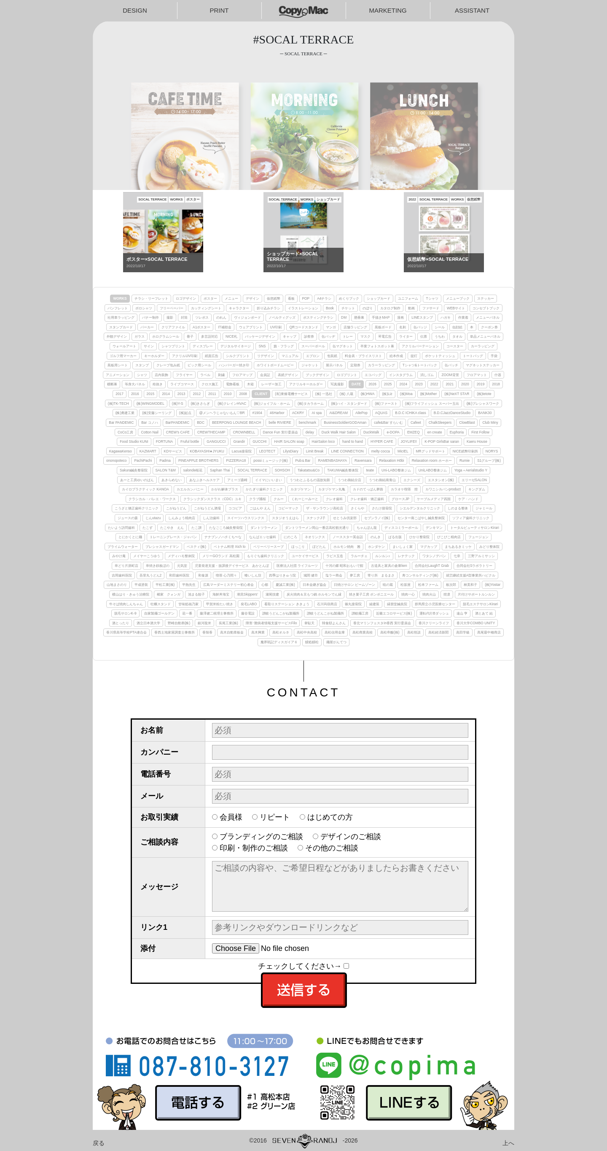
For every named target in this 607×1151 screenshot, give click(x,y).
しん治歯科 (211, 518)
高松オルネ (280, 632)
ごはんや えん (260, 508)
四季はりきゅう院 (282, 575)
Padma (165, 460)
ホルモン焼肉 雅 (346, 546)
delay (310, 432)
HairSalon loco (323, 441)
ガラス (139, 336)
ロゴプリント (347, 375)
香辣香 (207, 632)
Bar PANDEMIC (121, 422)
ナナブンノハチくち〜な (223, 537)
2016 (135, 394)
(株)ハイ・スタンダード (349, 403)
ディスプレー (203, 346)
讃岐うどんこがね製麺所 (280, 613)
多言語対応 (209, 336)
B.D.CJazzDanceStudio (452, 413)
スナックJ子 (315, 518)
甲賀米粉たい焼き (219, 604)
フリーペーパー (171, 308)
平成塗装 (141, 584)
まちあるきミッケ (458, 546)
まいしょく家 (402, 546)
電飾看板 (232, 384)
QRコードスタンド (303, 327)
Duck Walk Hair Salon (339, 432)
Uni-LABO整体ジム (396, 470)
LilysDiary (290, 451)
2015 (151, 394)
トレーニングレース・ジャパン (173, 537)
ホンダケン (376, 546)
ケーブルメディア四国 (434, 499)
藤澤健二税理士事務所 (217, 613)
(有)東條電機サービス (291, 394)
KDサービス (173, 451)
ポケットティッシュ (440, 356)
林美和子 (470, 584)
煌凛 (446, 594)
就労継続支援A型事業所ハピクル (471, 575)
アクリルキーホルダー (306, 384)
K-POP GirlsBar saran (441, 441)
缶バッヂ (328, 336)
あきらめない (171, 480)
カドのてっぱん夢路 (368, 489)
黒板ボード (383, 327)
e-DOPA (393, 432)
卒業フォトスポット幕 (377, 346)
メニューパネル (488, 317)
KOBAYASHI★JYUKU (207, 451)
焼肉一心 (408, 594)
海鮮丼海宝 (220, 594)
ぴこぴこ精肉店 (449, 537)
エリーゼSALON (474, 480)
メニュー (231, 298)
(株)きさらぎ (200, 403)
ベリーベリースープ (268, 546)
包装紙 (332, 356)
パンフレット (117, 308)
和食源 (203, 575)
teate (370, 470)
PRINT (219, 10)
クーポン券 (489, 327)
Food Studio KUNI (134, 441)
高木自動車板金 (232, 632)
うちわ (440, 336)
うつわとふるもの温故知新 (310, 480)
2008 (243, 394)
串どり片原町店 (126, 565)
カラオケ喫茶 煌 (404, 489)
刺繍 (221, 375)
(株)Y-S (177, 403)
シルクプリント (238, 356)
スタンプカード (121, 327)
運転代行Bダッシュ (434, 613)
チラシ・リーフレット (151, 298)
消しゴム (427, 375)
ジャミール (483, 508)
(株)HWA (368, 394)
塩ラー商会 (333, 575)
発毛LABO (249, 604)
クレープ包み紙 (168, 365)
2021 (450, 384)
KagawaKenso (120, 451)
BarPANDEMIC (178, 422)
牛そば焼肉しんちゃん (126, 604)
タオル (457, 336)
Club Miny (490, 422)
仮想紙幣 (273, 298)
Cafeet (416, 422)
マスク (365, 336)
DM (343, 317)
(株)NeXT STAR (456, 394)
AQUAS (381, 413)
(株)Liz (387, 394)
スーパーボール (313, 346)
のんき (376, 537)
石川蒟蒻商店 (327, 604)
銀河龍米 (204, 623)
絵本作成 (396, 356)
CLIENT (261, 394)
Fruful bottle (189, 441)
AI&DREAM (338, 413)
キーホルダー (154, 356)
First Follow (480, 432)
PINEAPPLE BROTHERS (198, 460)
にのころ (290, 537)
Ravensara (363, 460)
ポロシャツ (143, 308)
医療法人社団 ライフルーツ (297, 565)
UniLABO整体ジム (433, 470)
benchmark (307, 422)
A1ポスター (201, 327)
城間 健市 (311, 575)
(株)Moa (406, 394)
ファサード (430, 308)
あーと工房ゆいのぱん (137, 480)
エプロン (313, 356)
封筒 (184, 317)
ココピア (235, 508)
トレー (348, 336)
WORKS (119, 298)
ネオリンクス (315, 537)
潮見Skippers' (247, 594)
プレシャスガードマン (162, 546)
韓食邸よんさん (334, 623)
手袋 (494, 356)
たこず (147, 527)
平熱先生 (189, 584)
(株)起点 (185, 413)
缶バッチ (451, 365)
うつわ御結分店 (349, 480)
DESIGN (135, 10)
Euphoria (457, 432)
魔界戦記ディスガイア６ (279, 642)
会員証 (265, 375)
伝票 (423, 336)
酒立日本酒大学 (148, 623)
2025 (388, 384)
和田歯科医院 (179, 575)
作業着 (463, 317)
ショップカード (378, 298)
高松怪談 (414, 632)
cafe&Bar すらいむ (388, 422)
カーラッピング (482, 346)
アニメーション (117, 375)
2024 (403, 384)
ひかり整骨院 (419, 537)
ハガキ (445, 317)
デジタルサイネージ (235, 346)
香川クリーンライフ (434, 623)
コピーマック (288, 508)
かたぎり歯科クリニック (264, 489)
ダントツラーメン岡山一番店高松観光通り (317, 527)
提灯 (414, 356)
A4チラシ (324, 298)
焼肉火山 (429, 594)
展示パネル (334, 365)
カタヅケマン (300, 489)
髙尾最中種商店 (489, 632)
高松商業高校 (362, 632)
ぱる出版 (395, 537)
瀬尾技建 (272, 594)
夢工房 (355, 575)
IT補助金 (224, 327)
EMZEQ (413, 432)
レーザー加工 (271, 384)
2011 (212, 394)
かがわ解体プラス (224, 489)
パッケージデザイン (260, 336)
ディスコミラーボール (401, 527)
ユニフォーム (408, 298)
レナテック (406, 556)
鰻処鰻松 (312, 642)
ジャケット (309, 365)
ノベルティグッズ (282, 317)
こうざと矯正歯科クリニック (136, 508)
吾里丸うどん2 (151, 575)
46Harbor (277, 413)
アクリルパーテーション (420, 346)
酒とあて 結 (484, 613)
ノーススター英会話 (348, 537)
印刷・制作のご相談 (253, 848)
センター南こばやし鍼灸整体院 (421, 518)
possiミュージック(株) (270, 460)
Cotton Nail (149, 432)
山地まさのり (117, 584)
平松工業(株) (165, 584)
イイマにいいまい (268, 480)
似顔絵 (457, 327)
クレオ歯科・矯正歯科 (367, 499)
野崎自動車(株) (179, 623)
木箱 (250, 384)
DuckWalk (371, 432)
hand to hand (352, 441)
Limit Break (315, 451)
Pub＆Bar (302, 460)
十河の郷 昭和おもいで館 (344, 565)
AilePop (361, 413)
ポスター (210, 298)
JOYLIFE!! (409, 441)
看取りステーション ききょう (286, 604)
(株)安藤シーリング (157, 413)
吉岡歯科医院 (122, 575)
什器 (497, 375)
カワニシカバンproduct (443, 489)
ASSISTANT (472, 10)
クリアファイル (173, 327)
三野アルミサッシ (481, 556)
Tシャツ (432, 298)
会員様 (231, 817)
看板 (291, 298)
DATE (356, 384)
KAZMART (148, 451)
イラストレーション (303, 308)
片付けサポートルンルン (476, 594)
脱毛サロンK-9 (125, 613)
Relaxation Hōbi (391, 460)
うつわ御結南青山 (382, 480)
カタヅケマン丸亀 (331, 489)
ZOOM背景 (450, 375)
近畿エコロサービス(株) (394, 613)
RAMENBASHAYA (332, 460)
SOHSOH (282, 470)
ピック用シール (199, 365)
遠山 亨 (462, 613)
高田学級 (463, 632)
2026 (372, 384)
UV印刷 (276, 327)
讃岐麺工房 (360, 613)
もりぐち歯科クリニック (265, 556)
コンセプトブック (486, 308)
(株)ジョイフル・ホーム (272, 403)
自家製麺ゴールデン (159, 613)
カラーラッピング (381, 365)
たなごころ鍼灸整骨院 (226, 527)
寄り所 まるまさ (381, 575)
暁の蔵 (388, 584)
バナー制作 (150, 317)
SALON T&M (166, 470)
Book (330, 308)
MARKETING (387, 10)
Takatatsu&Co (309, 470)
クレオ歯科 (334, 499)
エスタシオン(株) (441, 480)
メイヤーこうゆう (146, 556)
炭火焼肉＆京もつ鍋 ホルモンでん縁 (314, 594)
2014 (166, 394)
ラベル (205, 375)
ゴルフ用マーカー (123, 356)
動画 (411, 308)
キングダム (476, 489)
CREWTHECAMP (211, 432)
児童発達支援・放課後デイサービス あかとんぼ (232, 565)
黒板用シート (117, 365)
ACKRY (298, 413)
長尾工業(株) (228, 623)
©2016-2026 (303, 1140)
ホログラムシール (165, 336)
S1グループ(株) (489, 460)
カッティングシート (206, 308)
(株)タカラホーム (311, 403)
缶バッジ (420, 327)
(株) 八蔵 (346, 394)
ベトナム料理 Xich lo (229, 546)
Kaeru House (477, 441)
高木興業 (258, 632)
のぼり (368, 308)
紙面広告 (211, 356)
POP (306, 298)
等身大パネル (135, 384)
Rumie (464, 460)
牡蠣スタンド (160, 604)
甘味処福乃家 (188, 604)
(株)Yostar (492, 584)
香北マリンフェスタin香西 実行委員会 (382, 623)
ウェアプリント (251, 327)
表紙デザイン (288, 375)
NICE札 (231, 336)
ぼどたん (319, 546)
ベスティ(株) (196, 546)
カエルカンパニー (190, 489)
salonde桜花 (192, 470)
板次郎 (451, 584)
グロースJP (400, 499)
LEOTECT (267, 451)
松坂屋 (405, 584)
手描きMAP (380, 317)
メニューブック (458, 298)
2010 (228, 394)
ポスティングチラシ (318, 317)
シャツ (142, 375)
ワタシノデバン (434, 556)
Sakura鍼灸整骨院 (134, 470)
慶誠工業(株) (285, 584)
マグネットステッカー (483, 365)
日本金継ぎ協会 (314, 584)
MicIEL (403, 451)
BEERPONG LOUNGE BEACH (236, 422)
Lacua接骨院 (242, 451)
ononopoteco (116, 460)
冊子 (190, 336)
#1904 (257, 413)
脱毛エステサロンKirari (480, 604)
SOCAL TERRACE (252, 470)
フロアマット (477, 375)
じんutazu (153, 518)
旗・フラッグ (284, 346)
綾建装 (374, 604)
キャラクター (239, 308)
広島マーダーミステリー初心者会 (228, 584)
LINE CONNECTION (347, 451)
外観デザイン (117, 336)
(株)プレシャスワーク (483, 403)
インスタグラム (401, 375)
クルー (279, 499)
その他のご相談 (332, 848)
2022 (434, 384)
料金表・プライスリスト (363, 356)
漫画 (400, 317)
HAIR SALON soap (289, 441)
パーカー (147, 327)
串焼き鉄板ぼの (157, 565)
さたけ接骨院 (382, 508)
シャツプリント (173, 346)
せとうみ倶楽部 (345, 518)
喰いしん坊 (252, 575)
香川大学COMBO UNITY (476, 623)
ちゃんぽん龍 (367, 527)
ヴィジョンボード (247, 317)
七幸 (457, 556)
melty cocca (380, 451)
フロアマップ (242, 375)
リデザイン (265, 356)
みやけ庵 (119, 556)
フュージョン (478, 537)
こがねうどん (176, 508)
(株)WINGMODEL (150, 403)
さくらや (357, 508)
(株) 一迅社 (323, 394)
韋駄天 (309, 623)
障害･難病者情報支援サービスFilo (271, 623)
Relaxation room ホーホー (432, 460)
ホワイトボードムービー (275, 365)
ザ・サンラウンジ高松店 (324, 508)
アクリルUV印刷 (184, 356)
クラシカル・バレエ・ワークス (152, 499)
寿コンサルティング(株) (420, 575)
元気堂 (182, 565)
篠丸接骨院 (353, 604)
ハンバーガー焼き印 (234, 365)
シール (440, 327)
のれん (221, 317)
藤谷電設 (248, 613)
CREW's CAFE (178, 432)
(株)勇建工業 (125, 413)
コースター (454, 346)
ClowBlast (467, 422)
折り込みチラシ (268, 308)
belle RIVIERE (280, 422)
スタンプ (142, 365)
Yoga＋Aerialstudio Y (470, 470)
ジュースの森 (128, 518)
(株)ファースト (386, 403)
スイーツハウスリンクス (245, 518)
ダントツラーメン (263, 527)
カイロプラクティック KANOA (145, 489)
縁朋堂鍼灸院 (397, 604)
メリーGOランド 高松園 (220, 556)
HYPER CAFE (382, 441)
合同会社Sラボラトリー (475, 565)
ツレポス (202, 317)
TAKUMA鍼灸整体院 (342, 470)
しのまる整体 (458, 508)
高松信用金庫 (335, 632)
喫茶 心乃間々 (226, 575)
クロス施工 (209, 384)
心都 (264, 584)
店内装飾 (161, 375)
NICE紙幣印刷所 (465, 451)
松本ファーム (428, 584)
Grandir (239, 441)
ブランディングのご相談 (261, 836)
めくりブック (349, 298)
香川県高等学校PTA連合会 (126, 632)
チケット (348, 308)
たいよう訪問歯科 (121, 527)
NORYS (492, 451)
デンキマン (434, 527)
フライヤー (184, 375)
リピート (275, 817)
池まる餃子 (196, 594)
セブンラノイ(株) (377, 518)
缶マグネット (343, 346)
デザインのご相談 (351, 836)
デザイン (252, 298)
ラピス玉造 (334, 556)
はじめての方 (330, 817)
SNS (262, 346)
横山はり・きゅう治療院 (130, 594)
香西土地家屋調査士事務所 (174, 632)
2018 (496, 384)
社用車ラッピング (120, 317)
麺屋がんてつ (336, 642)
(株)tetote (484, 394)
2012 (197, 394)
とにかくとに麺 (130, 537)
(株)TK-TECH (118, 403)
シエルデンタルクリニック (420, 508)
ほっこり (298, 546)
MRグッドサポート (430, 451)
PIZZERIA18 (236, 460)
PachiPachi (143, 460)
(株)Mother (428, 394)
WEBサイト (456, 308)
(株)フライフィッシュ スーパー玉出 (432, 403)
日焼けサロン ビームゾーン (354, 584)
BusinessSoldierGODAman (345, 422)
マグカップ (428, 546)
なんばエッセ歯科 (262, 537)
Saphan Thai (220, 470)
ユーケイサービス (305, 556)
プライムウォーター (122, 546)
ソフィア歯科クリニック (470, 518)
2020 (465, 384)
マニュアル (290, 356)
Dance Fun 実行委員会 (280, 432)
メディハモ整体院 (181, 556)
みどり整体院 (489, 546)
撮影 (170, 317)
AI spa (317, 413)
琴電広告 (385, 336)
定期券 (355, 365)
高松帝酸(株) (390, 632)
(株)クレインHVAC (232, 403)
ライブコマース (182, 384)
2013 (181, 394)
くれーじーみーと (304, 499)
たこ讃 (196, 527)
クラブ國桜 (257, 499)
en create (434, 432)
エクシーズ (411, 480)
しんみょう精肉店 (181, 518)
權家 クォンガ (168, 594)
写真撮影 (337, 384)
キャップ (289, 336)
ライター (406, 336)
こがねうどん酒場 (207, 508)
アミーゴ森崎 (237, 480)
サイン (149, 346)
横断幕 (112, 384)
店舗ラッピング (355, 327)
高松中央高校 (307, 632)
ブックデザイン (317, 375)
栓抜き (158, 384)
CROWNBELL (244, 432)
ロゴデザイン (186, 298)
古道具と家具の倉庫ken (389, 565)
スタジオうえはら (285, 518)
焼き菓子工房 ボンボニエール (371, 594)
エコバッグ (373, 375)
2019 (481, 384)
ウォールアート (124, 346)
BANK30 (485, 413)
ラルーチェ (359, 556)
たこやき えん (172, 527)
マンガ (331, 327)
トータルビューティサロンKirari (474, 527)
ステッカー (485, 298)
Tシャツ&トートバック (420, 365)
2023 (419, 384)
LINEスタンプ (422, 317)
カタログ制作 (390, 308)
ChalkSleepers (440, 422)
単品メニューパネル (485, 336)
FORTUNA (164, 441)
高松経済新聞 (438, 632)
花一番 (187, 613)
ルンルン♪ (382, 556)
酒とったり (120, 623)
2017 (119, 394)
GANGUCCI (216, 441)
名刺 (402, 327)
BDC (200, 422)
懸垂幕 (359, 317)
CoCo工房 (125, 432)
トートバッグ (473, 356)
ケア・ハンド (468, 499)
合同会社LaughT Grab (432, 565)
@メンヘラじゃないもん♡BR (221, 413)
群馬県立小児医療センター (435, 604)
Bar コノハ (149, 422)
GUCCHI (259, 441)
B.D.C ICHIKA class (410, 413)
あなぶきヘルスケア (204, 480)
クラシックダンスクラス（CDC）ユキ (212, 499)
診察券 (309, 336)
